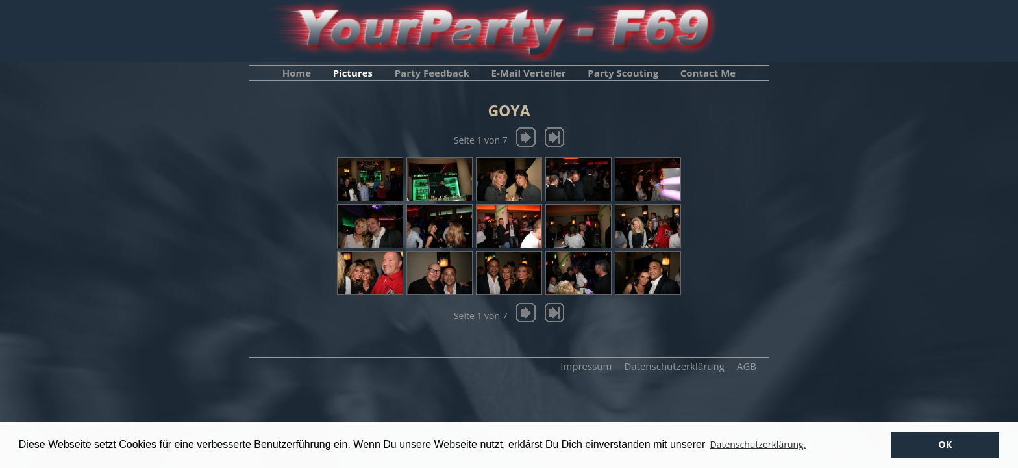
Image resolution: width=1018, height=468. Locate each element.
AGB (746, 365)
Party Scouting (623, 72)
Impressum (586, 365)
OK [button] (945, 444)
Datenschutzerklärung (674, 365)
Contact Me (708, 72)
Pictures (353, 72)
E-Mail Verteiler (528, 72)
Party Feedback (432, 72)
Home (296, 72)
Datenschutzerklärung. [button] (758, 444)
